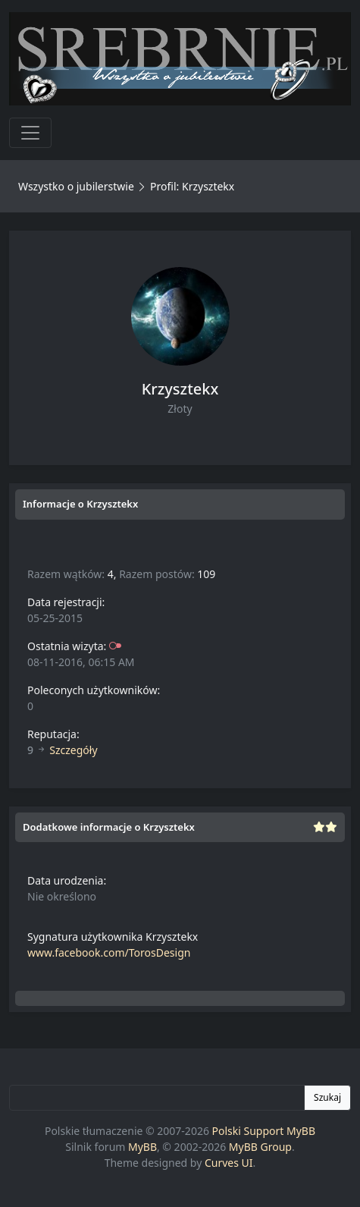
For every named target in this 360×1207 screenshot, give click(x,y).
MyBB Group (260, 1146)
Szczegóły (73, 750)
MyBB (142, 1146)
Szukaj (327, 1097)
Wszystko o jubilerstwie (76, 186)
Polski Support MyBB (264, 1131)
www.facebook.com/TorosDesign (108, 952)
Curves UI (229, 1162)
